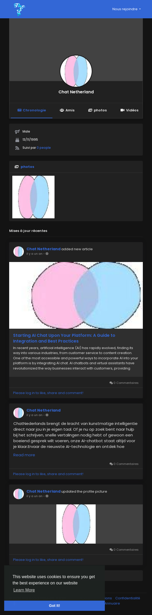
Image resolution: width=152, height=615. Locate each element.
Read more (24, 455)
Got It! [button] (54, 605)
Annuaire (112, 603)
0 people (44, 147)
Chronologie (31, 110)
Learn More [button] (24, 590)
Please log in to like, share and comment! (48, 392)
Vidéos (129, 110)
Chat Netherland (76, 92)
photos (97, 110)
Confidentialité (127, 598)
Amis (67, 110)
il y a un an (34, 254)
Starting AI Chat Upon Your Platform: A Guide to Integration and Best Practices (64, 338)
